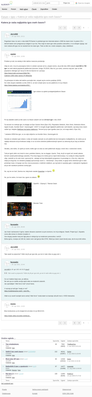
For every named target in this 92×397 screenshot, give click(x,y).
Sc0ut (69, 352)
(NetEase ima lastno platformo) (27, 129)
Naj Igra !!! (10, 374)
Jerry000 (14, 34)
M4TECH (8, 375)
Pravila (4, 389)
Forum (13, 9)
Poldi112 (70, 374)
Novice (4, 9)
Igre (13, 348)
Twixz (7, 346)
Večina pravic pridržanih (40, 389)
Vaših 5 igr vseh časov (14, 351)
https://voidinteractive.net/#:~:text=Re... (17, 291)
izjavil (27, 269)
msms (13, 304)
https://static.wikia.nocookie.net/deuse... (17, 316)
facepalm (14, 224)
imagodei (70, 366)
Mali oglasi (24, 9)
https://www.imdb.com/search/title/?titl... (17, 73)
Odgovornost (66, 389)
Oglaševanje (6, 393)
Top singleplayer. (12, 344)
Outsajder (9, 353)
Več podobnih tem (7, 383)
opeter (13, 54)
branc (69, 359)
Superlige (41, 171)
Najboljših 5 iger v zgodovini (17, 366)
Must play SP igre (12, 359)
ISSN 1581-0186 (68, 393)
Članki (34, 9)
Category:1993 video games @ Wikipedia (18, 76)
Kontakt (34, 393)
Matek (7, 368)
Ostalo (54, 9)
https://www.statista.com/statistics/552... (17, 85)
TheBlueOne (71, 344)
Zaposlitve (44, 9)
